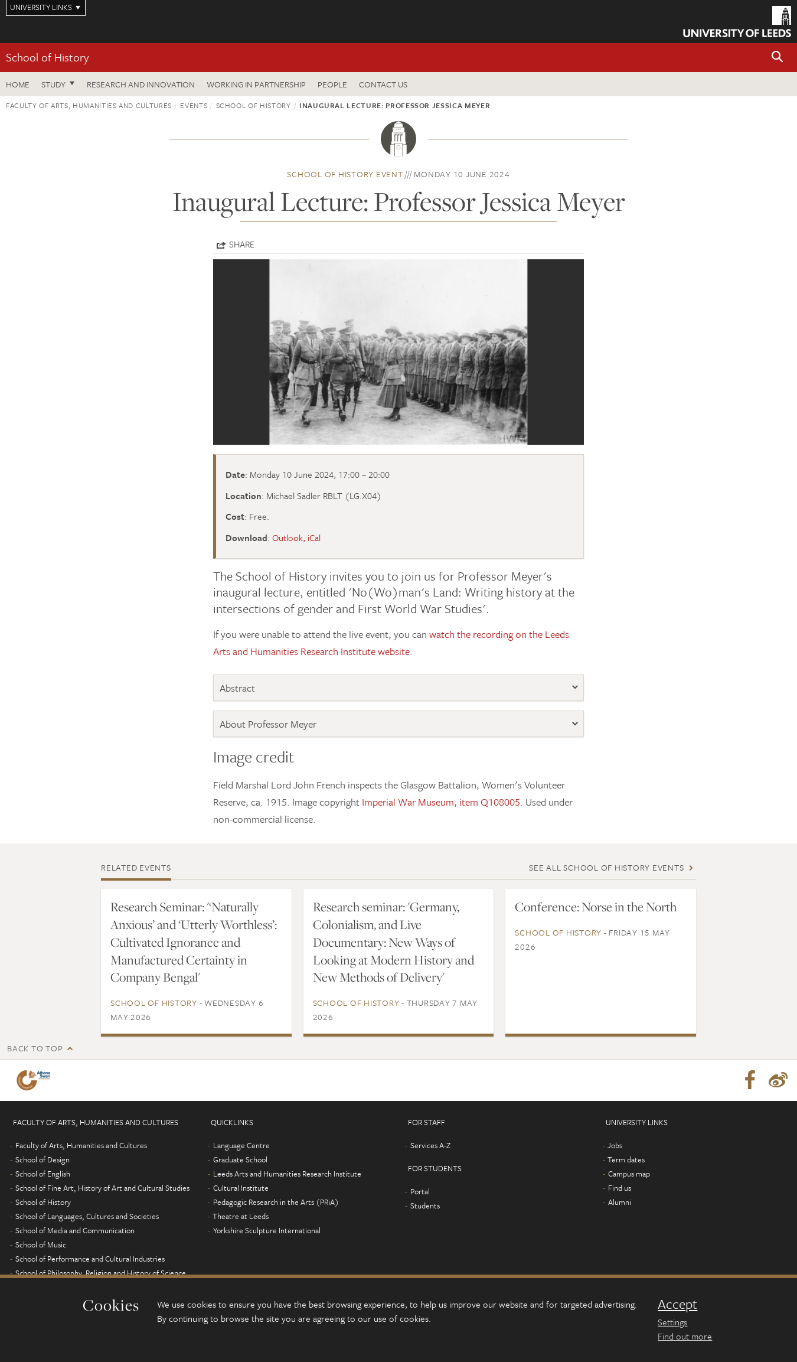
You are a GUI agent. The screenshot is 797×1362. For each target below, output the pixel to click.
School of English (42, 1173)
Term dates (626, 1159)
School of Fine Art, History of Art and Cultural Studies (102, 1188)
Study (53, 84)
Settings (672, 1321)
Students (425, 1205)
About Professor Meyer (268, 723)
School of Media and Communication (75, 1230)
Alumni (619, 1202)
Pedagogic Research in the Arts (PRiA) (276, 1202)
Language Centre (241, 1145)
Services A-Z (430, 1145)
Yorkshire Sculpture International (267, 1230)
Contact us (383, 84)
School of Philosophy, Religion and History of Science (100, 1273)
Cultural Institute (241, 1188)
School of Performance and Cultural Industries (90, 1259)
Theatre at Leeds (241, 1216)
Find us (619, 1188)
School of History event (345, 174)
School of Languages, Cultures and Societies (87, 1216)
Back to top (35, 1048)
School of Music (40, 1244)
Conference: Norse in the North (596, 906)
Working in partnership (256, 84)
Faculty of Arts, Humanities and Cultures (89, 105)
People (332, 84)
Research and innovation (141, 84)
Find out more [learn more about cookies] (685, 1336)
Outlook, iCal (296, 537)
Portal (420, 1191)
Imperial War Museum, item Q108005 (441, 801)
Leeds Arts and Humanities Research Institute (287, 1173)
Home (18, 84)
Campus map (629, 1173)
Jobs (614, 1145)
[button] (777, 57)
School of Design (42, 1159)
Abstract (237, 687)
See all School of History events (606, 867)
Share (241, 243)
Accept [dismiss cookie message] (677, 1304)
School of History (47, 57)
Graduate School (240, 1159)
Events (193, 105)
